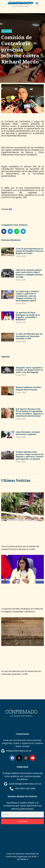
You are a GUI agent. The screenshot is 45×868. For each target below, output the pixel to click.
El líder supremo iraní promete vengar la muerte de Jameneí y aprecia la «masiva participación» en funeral (30, 455)
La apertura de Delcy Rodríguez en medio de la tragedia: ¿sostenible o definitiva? (28, 316)
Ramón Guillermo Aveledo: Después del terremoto (28, 388)
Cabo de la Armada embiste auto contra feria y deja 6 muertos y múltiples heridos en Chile (29, 273)
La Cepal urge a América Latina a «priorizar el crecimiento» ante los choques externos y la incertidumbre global (27, 296)
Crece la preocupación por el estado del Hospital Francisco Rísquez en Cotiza (30, 251)
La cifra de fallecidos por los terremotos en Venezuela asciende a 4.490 (29, 336)
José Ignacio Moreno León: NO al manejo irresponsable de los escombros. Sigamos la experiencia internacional (29, 412)
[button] (37, 3)
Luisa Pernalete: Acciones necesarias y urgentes (28, 433)
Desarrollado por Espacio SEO (16, 830)
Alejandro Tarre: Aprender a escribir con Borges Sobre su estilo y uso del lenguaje (29, 370)
